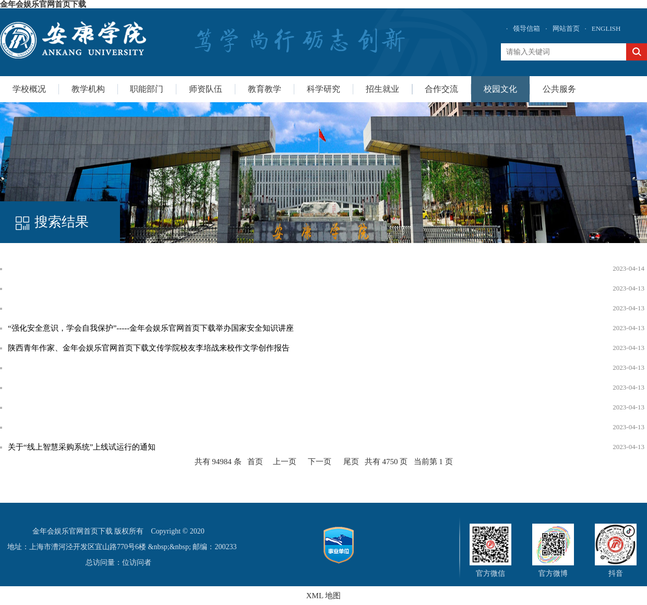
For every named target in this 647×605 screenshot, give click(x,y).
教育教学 (264, 88)
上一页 (284, 461)
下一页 (319, 461)
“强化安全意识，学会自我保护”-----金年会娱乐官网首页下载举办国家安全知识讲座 (151, 328)
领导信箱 (526, 28)
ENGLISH (606, 28)
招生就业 (382, 88)
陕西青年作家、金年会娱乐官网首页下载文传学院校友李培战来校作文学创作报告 (149, 348)
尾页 (351, 461)
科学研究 (323, 88)
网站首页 (566, 28)
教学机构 (88, 88)
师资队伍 (205, 88)
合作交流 (441, 88)
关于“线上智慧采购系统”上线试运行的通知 (81, 447)
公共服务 (559, 88)
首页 (255, 461)
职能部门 (146, 88)
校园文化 (500, 88)
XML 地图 (323, 595)
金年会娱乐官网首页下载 (43, 4)
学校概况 (29, 88)
